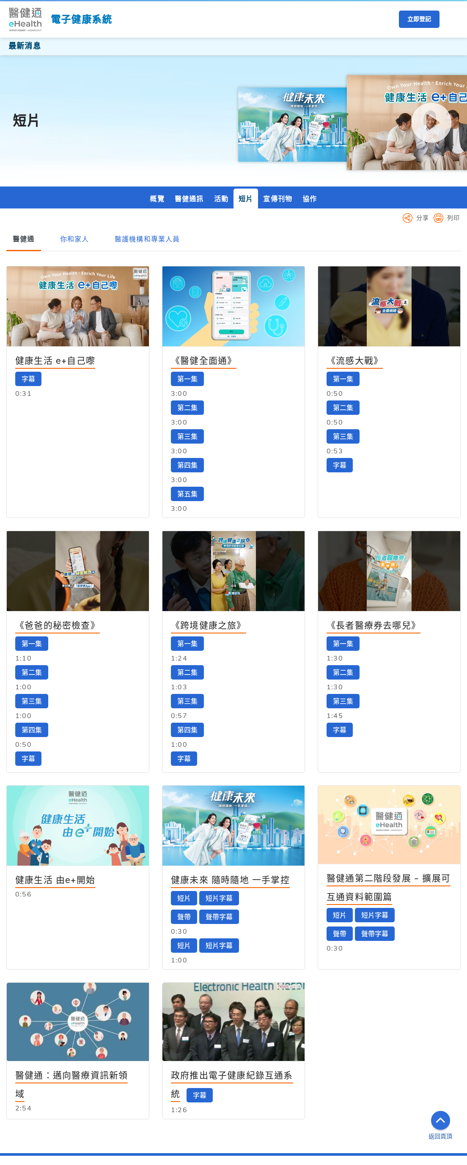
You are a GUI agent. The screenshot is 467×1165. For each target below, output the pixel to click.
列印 (453, 167)
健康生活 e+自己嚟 (55, 309)
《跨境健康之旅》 (208, 574)
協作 (309, 148)
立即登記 (419, 19)
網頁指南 (129, 1157)
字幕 (28, 328)
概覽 (157, 148)
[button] (452, 19)
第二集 (187, 357)
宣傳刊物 (277, 148)
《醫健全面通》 (203, 309)
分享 (422, 167)
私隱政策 (98, 1157)
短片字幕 (219, 847)
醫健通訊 (189, 148)
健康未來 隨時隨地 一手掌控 (230, 828)
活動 (221, 148)
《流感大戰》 (355, 309)
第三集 (187, 385)
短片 (246, 148)
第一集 (187, 328)
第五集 (187, 443)
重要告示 (66, 1157)
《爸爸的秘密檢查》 (57, 574)
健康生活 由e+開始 (55, 828)
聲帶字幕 (219, 866)
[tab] (23, 188)
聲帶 (184, 866)
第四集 (187, 414)
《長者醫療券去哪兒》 (373, 574)
